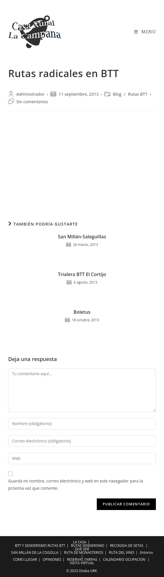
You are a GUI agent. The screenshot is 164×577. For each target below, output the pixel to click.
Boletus (82, 312)
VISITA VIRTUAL (82, 562)
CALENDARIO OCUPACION (124, 559)
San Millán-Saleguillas (82, 236)
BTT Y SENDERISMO (31, 545)
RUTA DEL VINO (121, 552)
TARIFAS (90, 559)
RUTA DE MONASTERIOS (83, 552)
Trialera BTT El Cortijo (82, 274)
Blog (117, 94)
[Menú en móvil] (145, 32)
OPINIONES (52, 559)
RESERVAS (75, 559)
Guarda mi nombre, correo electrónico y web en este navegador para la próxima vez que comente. (75, 484)
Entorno (146, 552)
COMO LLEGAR (25, 559)
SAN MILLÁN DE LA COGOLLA (34, 552)
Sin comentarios (32, 101)
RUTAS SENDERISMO (87, 545)
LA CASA (79, 542)
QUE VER (82, 549)
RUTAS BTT (56, 545)
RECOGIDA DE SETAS (126, 545)
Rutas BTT (137, 94)
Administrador (30, 94)
